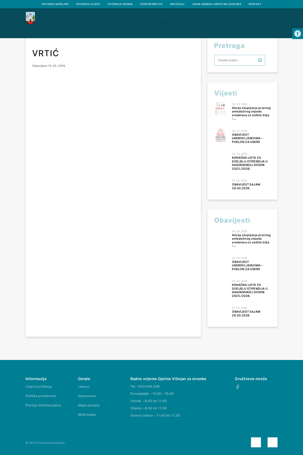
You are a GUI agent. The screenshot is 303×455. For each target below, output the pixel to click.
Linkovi (84, 386)
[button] (297, 33)
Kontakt (255, 4)
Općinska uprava (120, 4)
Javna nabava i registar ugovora (216, 4)
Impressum (87, 396)
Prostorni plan (163, 18)
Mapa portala (88, 405)
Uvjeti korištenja (38, 386)
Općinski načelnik (55, 4)
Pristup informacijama (43, 405)
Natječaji (177, 4)
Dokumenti (198, 18)
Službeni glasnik (122, 18)
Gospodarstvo (151, 4)
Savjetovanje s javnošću (247, 18)
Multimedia (87, 414)
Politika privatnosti (40, 396)
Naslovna (51, 18)
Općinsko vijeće (88, 4)
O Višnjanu (81, 18)
